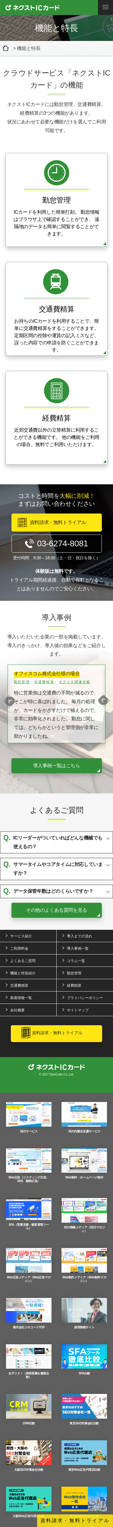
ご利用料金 (19, 948)
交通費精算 (19, 985)
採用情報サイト (84, 1313)
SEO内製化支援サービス (84, 1117)
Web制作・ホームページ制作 (84, 1163)
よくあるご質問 (23, 961)
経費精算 (74, 985)
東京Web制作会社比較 (84, 1502)
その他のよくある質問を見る (56, 910)
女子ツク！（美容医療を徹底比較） (29, 1361)
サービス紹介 (21, 936)
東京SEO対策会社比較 (84, 1409)
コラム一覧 (76, 961)
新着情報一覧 (21, 998)
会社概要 (17, 1010)
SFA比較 (84, 1359)
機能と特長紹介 (23, 973)
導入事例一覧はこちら (56, 765)
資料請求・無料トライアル (75, 1520)
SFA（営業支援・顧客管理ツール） (29, 1214)
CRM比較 (29, 1409)
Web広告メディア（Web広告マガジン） (29, 1265)
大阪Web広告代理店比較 (29, 1502)
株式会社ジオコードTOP (29, 1313)
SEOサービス (29, 1117)
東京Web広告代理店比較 (84, 1455)
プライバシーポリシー (85, 998)
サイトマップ (78, 1010)
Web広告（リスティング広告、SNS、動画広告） (29, 1165)
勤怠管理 (74, 973)
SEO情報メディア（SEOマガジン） (84, 1215)
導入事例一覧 (78, 948)
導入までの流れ (79, 936)
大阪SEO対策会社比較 (29, 1455)
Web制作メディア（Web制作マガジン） (84, 1265)
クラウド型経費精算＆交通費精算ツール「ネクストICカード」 (7, 48)
